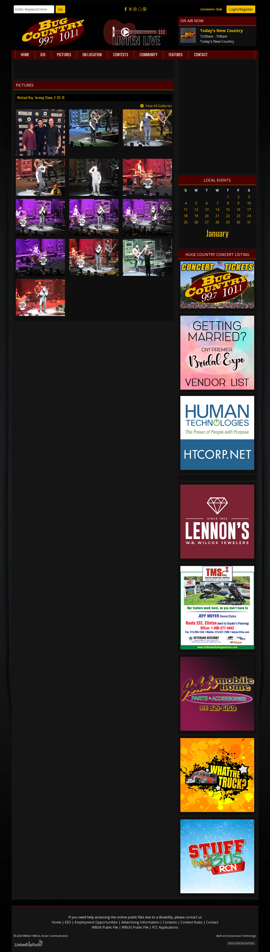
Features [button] (176, 54)
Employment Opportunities (96, 922)
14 (217, 209)
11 (186, 209)
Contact (212, 922)
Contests (170, 922)
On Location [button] (92, 54)
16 (238, 209)
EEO (68, 922)
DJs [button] (43, 54)
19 (196, 216)
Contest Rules (191, 922)
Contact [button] (201, 54)
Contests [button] (120, 54)
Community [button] (148, 54)
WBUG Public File (135, 927)
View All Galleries (158, 105)
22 (228, 216)
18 (186, 216)
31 (249, 222)
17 (249, 209)
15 (228, 209)
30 (238, 222)
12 (196, 209)
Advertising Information (140, 922)
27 (207, 222)
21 (217, 216)
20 (207, 216)
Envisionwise (233, 936)
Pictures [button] (64, 54)
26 (196, 222)
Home (56, 922)
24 (249, 216)
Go (60, 9)
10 (249, 203)
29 (228, 222)
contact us (194, 917)
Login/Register (241, 9)
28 (217, 222)
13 (207, 209)
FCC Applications (165, 927)
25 (186, 222)
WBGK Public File (105, 927)
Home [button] (25, 54)
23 (238, 216)
